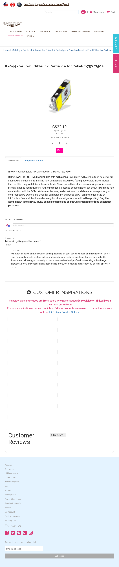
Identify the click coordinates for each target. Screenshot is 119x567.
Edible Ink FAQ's (11, 473)
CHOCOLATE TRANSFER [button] (80, 32)
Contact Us (9, 469)
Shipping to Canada (13, 503)
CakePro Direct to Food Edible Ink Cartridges (91, 50)
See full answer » (101, 264)
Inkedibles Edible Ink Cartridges (50, 50)
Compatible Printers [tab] (33, 160)
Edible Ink (27, 50)
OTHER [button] (30, 36)
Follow (8, 245)
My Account (10, 512)
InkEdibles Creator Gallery (64, 312)
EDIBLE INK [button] (45, 32)
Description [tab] (13, 160)
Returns (8, 491)
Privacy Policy (10, 495)
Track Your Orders (12, 516)
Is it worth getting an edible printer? (23, 241)
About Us (8, 465)
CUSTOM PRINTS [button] (15, 32)
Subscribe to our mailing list (20, 542)
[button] (12, 267)
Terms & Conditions (13, 499)
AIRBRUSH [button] (99, 32)
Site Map (8, 507)
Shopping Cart (10, 520)
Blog (7, 486)
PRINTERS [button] (30, 32)
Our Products (10, 478)
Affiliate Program (12, 482)
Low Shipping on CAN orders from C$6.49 (46, 4)
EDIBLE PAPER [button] (61, 32)
